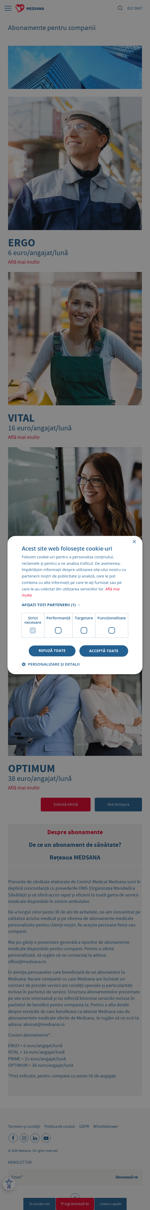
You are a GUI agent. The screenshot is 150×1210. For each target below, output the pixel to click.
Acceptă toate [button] (103, 650)
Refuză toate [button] (51, 650)
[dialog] (75, 605)
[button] (75, 604)
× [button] (134, 542)
